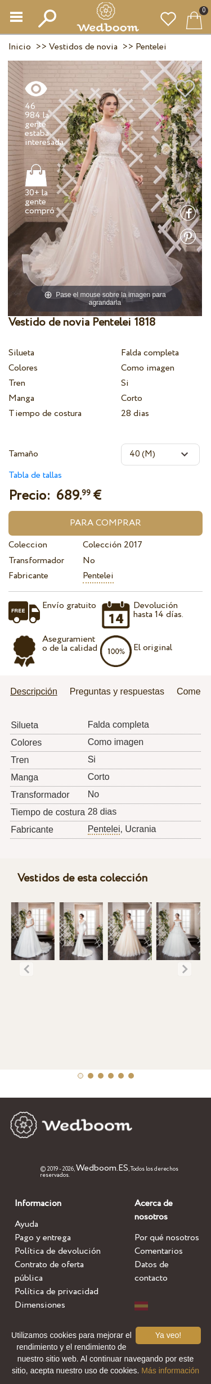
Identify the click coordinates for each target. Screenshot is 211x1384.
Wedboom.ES (102, 1168)
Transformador (36, 560)
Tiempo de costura (45, 413)
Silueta (21, 353)
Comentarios (158, 1251)
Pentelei (98, 575)
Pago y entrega (43, 1237)
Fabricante (28, 575)
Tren (16, 383)
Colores (23, 368)
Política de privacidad (56, 1291)
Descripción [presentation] (33, 691)
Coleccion (27, 545)
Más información (170, 1370)
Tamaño (23, 454)
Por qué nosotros (166, 1237)
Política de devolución (58, 1251)
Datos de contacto (151, 1271)
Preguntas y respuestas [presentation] (117, 691)
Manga (21, 398)
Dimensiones (40, 1305)
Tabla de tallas (35, 475)
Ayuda (26, 1224)
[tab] (37, 692)
